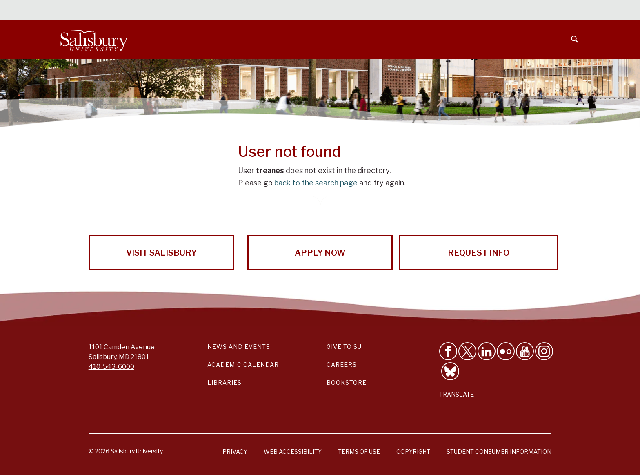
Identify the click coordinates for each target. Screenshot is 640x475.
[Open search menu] (570, 34)
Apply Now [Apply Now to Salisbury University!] (320, 253)
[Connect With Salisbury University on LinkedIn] (487, 351)
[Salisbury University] (93, 39)
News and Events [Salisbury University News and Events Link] (238, 346)
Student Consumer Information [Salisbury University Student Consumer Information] (499, 451)
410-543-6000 (111, 366)
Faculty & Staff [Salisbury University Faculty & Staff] (442, 10)
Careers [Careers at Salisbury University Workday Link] (342, 364)
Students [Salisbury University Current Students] (392, 10)
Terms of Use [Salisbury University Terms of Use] (359, 451)
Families (489, 10)
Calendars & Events (336, 10)
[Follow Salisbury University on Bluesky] (450, 371)
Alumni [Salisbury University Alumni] (524, 10)
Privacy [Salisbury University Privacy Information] (234, 451)
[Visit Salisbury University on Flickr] (506, 351)
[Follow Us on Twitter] (467, 351)
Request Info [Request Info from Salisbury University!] (478, 253)
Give (563, 10)
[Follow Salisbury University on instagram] (544, 351)
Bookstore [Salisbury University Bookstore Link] (347, 382)
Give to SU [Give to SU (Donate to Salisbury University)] (344, 346)
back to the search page (316, 182)
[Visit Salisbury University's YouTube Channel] (525, 351)
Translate (456, 394)
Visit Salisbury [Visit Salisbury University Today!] (161, 253)
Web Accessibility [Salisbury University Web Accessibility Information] (293, 451)
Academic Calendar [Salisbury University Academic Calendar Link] (243, 364)
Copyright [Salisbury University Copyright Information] (413, 451)
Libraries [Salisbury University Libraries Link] (224, 382)
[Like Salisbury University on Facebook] (448, 351)
